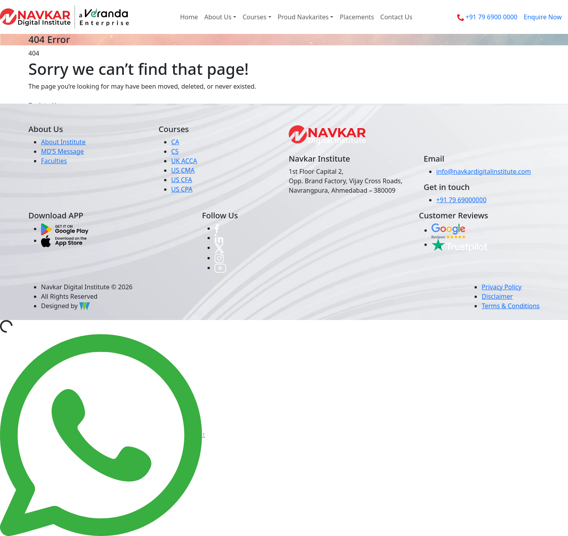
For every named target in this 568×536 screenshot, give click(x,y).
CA (175, 142)
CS (175, 151)
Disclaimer (497, 296)
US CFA (181, 179)
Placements (357, 17)
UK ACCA (184, 160)
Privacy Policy (501, 287)
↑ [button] (203, 434)
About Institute (63, 142)
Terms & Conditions (511, 306)
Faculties (54, 160)
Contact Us (396, 17)
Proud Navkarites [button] (303, 17)
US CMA (183, 170)
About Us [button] (218, 17)
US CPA (181, 189)
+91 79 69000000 (461, 199)
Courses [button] (255, 17)
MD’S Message (62, 151)
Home (189, 17)
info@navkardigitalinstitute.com (483, 171)
